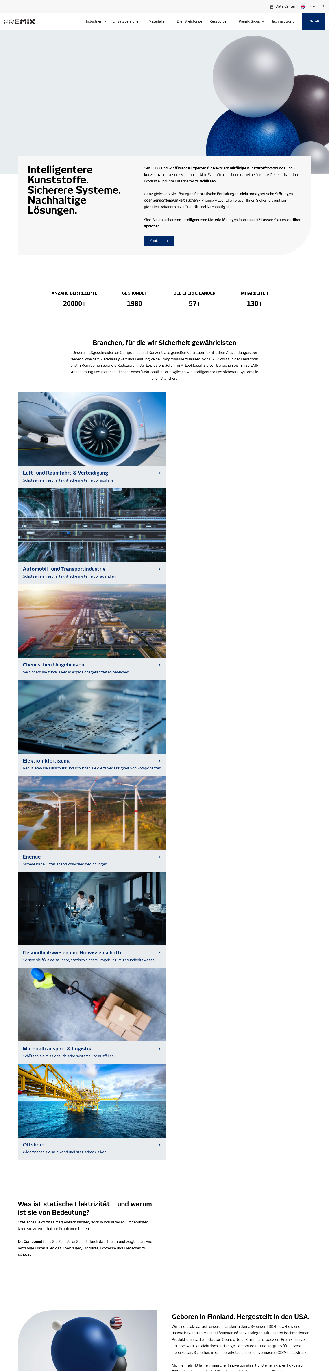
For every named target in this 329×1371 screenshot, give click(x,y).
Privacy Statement (65, 1330)
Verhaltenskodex (257, 1289)
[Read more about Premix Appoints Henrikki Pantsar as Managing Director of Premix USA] (267, 1080)
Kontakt (158, 241)
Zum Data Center (51, 1186)
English (309, 6)
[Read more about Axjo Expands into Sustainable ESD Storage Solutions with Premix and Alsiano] (61, 1080)
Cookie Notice (91, 1330)
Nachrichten (253, 1268)
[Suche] (323, 6)
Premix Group (38, 1330)
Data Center (282, 6)
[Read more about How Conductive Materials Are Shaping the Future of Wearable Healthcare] (164, 1080)
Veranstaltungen (257, 1275)
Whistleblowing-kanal (260, 1282)
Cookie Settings (34, 1348)
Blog (248, 1262)
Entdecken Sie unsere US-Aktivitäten (211, 789)
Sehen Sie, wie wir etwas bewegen (54, 912)
